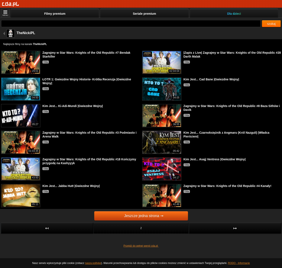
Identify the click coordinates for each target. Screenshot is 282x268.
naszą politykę (93, 263)
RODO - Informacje (239, 263)
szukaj (271, 23)
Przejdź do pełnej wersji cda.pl (141, 245)
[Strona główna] (10, 4)
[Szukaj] (131, 23)
